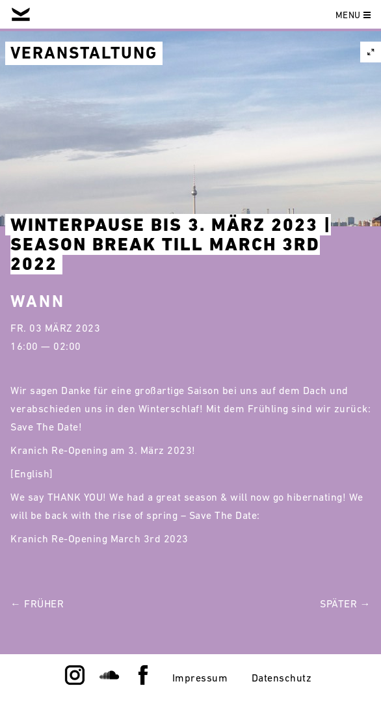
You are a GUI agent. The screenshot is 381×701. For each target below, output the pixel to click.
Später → (345, 603)
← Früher (37, 603)
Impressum (200, 677)
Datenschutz (282, 677)
